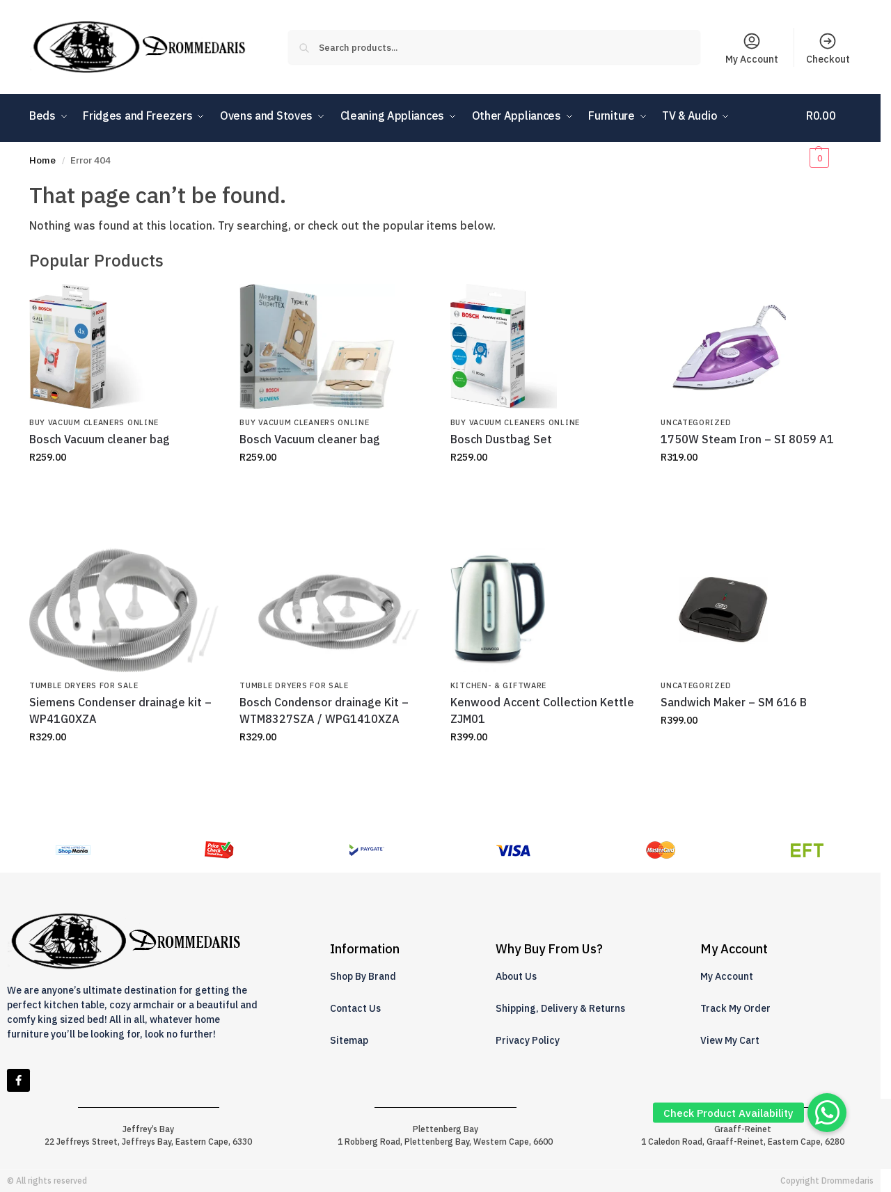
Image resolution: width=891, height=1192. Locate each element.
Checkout (828, 48)
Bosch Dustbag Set (501, 439)
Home (42, 160)
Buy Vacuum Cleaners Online (94, 422)
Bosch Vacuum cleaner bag (99, 439)
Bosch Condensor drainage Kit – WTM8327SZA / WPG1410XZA (324, 710)
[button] (828, 136)
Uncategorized (696, 422)
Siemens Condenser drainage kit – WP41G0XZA (120, 710)
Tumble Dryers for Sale (83, 685)
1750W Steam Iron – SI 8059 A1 (747, 439)
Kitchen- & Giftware (498, 685)
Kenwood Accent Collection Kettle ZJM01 (542, 710)
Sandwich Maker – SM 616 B (734, 702)
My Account (751, 48)
